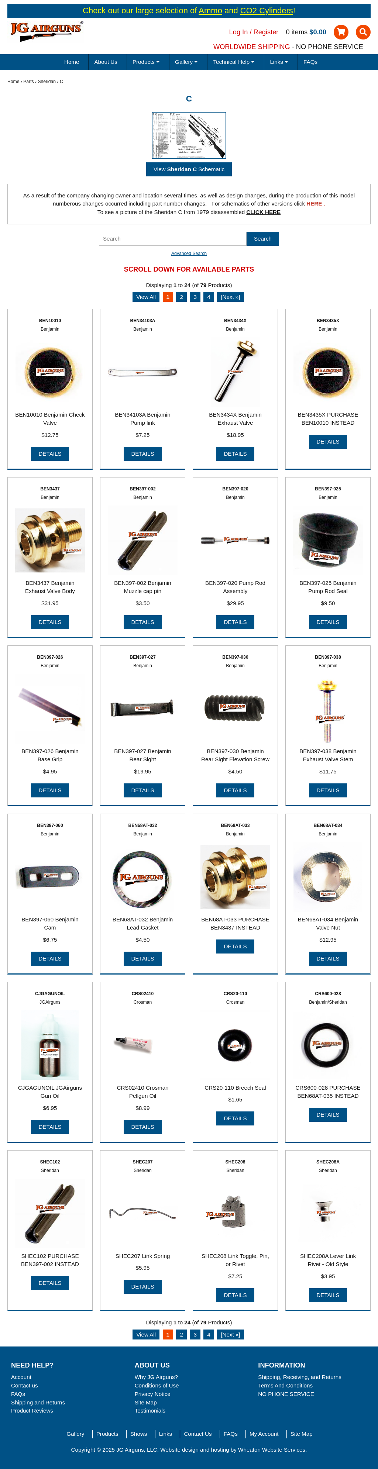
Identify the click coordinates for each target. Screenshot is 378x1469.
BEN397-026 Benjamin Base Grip (50, 755)
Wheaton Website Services (271, 1449)
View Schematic (189, 169)
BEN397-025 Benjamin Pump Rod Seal (328, 587)
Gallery (75, 1434)
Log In (238, 32)
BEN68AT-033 (235, 825)
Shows (138, 1434)
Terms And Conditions (285, 1385)
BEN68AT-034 (327, 825)
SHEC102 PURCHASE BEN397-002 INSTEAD (50, 1260)
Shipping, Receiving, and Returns (299, 1377)
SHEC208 (235, 1162)
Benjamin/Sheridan (328, 1002)
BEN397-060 (50, 825)
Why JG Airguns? (156, 1377)
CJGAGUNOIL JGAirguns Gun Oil (50, 1091)
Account (21, 1377)
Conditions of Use (157, 1385)
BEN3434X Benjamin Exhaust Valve (235, 418)
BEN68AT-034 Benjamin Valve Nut (328, 923)
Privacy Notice (153, 1394)
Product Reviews (32, 1410)
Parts (28, 81)
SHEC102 (50, 1162)
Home (71, 62)
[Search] (173, 239)
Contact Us (198, 1434)
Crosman (143, 1002)
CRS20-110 (235, 993)
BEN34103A (142, 320)
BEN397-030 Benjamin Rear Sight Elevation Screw (235, 755)
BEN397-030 (235, 657)
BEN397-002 (142, 489)
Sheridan (47, 81)
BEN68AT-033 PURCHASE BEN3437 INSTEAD (235, 923)
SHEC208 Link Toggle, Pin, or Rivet (235, 1260)
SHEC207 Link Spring (143, 1256)
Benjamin (50, 329)
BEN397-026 (50, 657)
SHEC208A (328, 1162)
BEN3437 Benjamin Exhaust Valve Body (50, 587)
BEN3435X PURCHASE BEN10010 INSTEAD (328, 418)
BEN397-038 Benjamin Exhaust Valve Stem (328, 755)
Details (49, 454)
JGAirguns (50, 1002)
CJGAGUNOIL (50, 993)
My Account (264, 1434)
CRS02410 (143, 993)
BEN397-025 (328, 489)
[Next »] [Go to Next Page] (230, 297)
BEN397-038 (328, 657)
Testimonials (150, 1410)
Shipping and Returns (38, 1402)
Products (107, 1434)
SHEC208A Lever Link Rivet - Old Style (328, 1260)
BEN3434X (235, 320)
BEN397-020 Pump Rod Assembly (235, 587)
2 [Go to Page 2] (181, 297)
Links (165, 1434)
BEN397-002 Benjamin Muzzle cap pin (142, 587)
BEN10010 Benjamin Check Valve (50, 418)
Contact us (24, 1385)
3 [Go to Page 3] (194, 297)
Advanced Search (189, 253)
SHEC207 (142, 1162)
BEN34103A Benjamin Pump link (142, 418)
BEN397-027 (142, 657)
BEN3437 (50, 489)
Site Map (146, 1402)
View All (146, 297)
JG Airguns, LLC (136, 1449)
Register (266, 32)
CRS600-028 (328, 993)
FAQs (310, 62)
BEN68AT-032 (142, 825)
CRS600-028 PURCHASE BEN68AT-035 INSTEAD (327, 1091)
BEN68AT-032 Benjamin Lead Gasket (143, 923)
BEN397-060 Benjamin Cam (50, 923)
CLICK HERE (263, 212)
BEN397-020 (235, 489)
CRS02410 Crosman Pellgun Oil (142, 1091)
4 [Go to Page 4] (208, 297)
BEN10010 (50, 320)
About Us (105, 62)
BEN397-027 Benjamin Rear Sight (142, 755)
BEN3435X (328, 320)
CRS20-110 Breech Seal (235, 1087)
